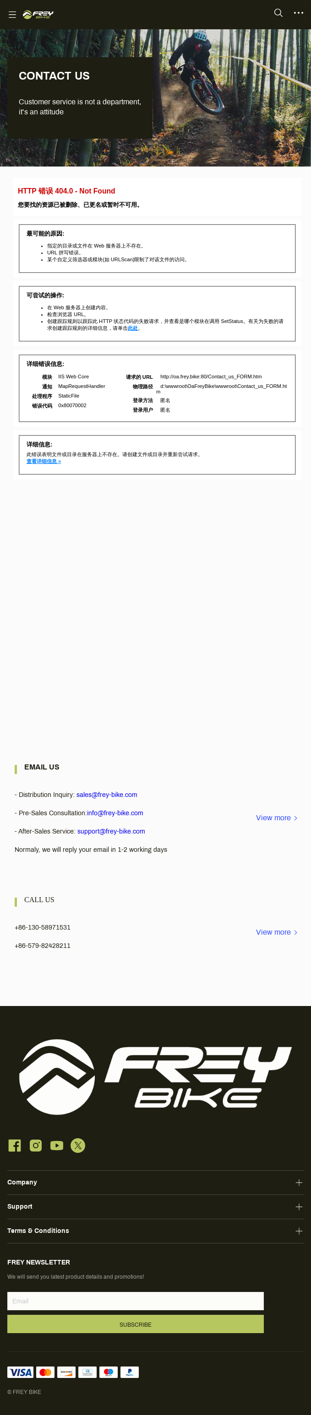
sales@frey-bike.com (106, 794)
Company (22, 1182)
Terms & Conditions (38, 1230)
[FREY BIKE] (38, 14)
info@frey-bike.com (115, 813)
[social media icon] (14, 1147)
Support (20, 1206)
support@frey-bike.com (111, 831)
